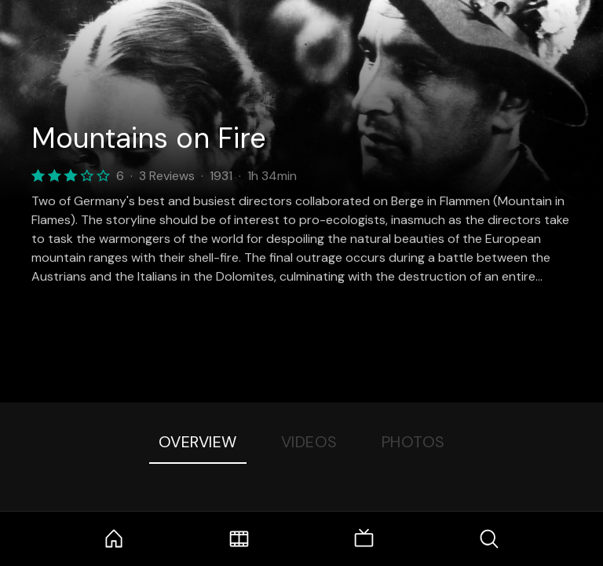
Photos (413, 442)
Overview (198, 442)
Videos (309, 442)
